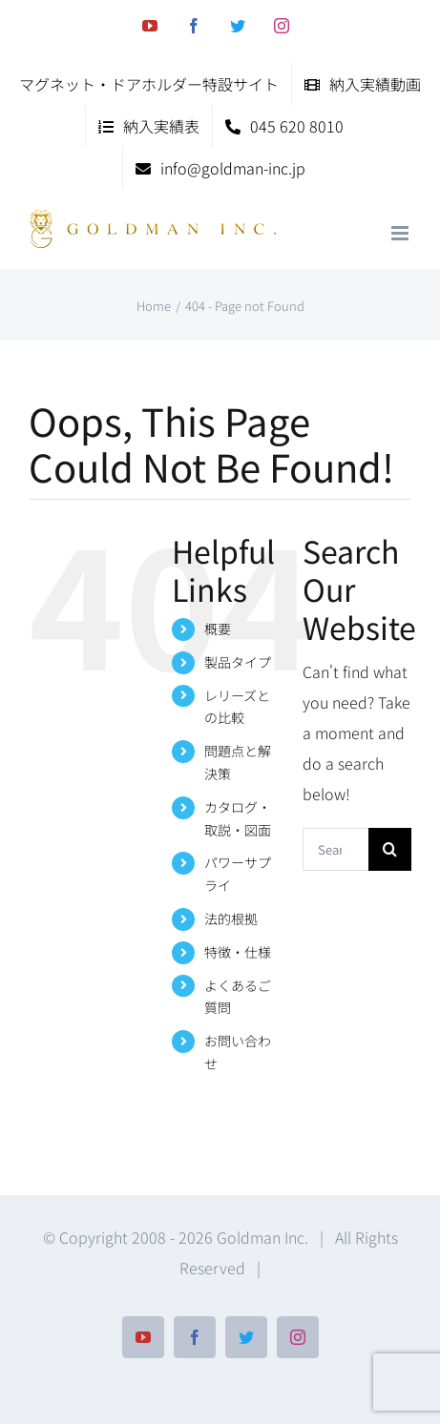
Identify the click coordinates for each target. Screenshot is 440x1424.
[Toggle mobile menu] (401, 233)
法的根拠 (231, 918)
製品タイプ (237, 661)
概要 (217, 628)
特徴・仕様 (237, 951)
